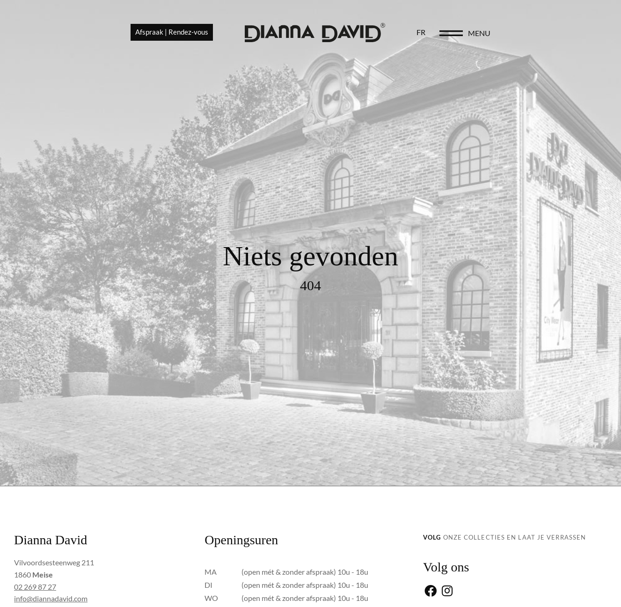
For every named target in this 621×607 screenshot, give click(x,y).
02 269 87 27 (35, 586)
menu (572, 33)
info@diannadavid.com (51, 598)
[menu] (544, 33)
